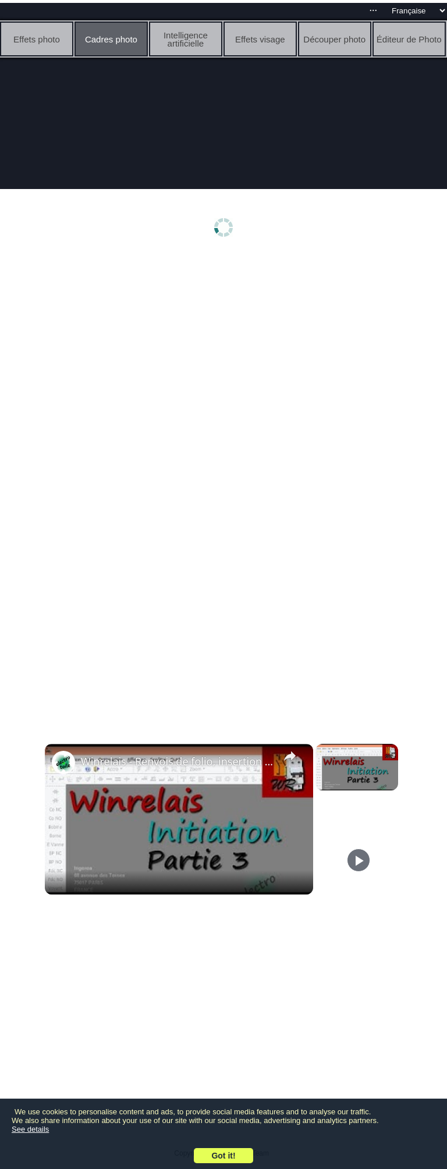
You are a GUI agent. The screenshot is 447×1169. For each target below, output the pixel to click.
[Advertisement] (223, 347)
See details (30, 1129)
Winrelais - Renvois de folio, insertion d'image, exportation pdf (177, 761)
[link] (63, 762)
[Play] (358, 860)
